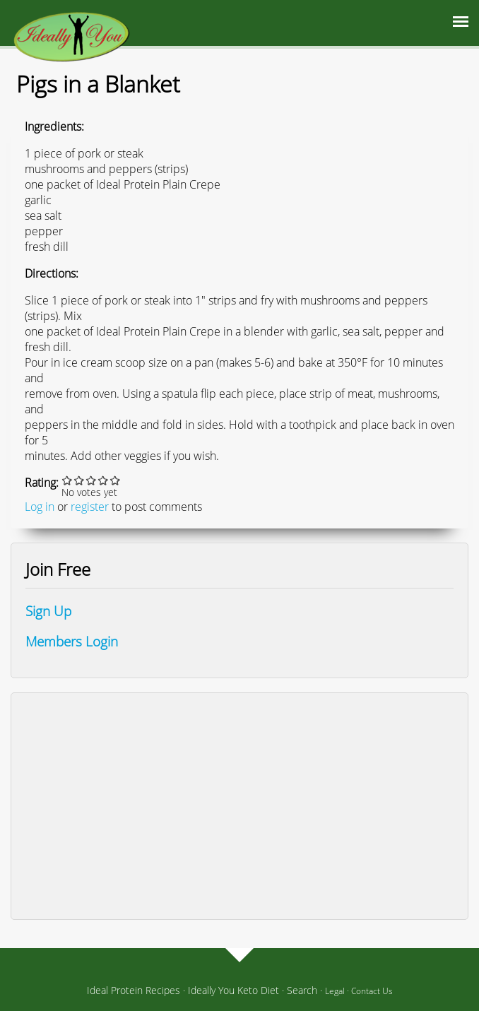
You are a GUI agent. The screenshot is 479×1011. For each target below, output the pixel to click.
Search (302, 990)
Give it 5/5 (116, 480)
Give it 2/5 (79, 480)
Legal (335, 991)
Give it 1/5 (67, 480)
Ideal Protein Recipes (133, 990)
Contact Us (372, 991)
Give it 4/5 (103, 480)
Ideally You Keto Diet (233, 990)
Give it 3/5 (91, 480)
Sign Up (48, 611)
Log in (39, 506)
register (90, 506)
